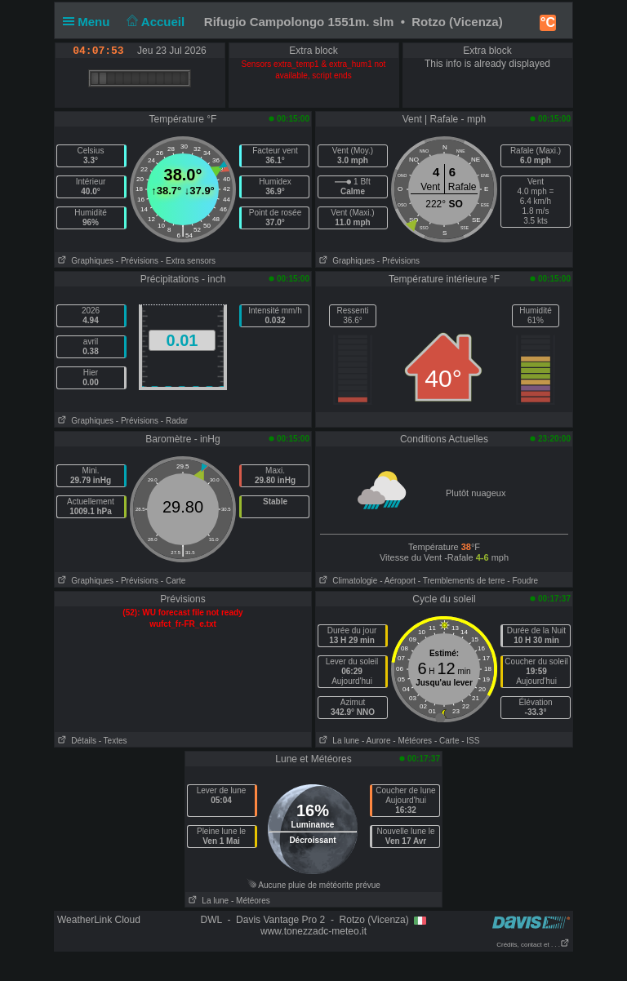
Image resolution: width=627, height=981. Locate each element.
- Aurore (376, 740)
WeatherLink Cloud (98, 920)
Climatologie (346, 580)
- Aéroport (398, 580)
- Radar (174, 420)
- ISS (470, 740)
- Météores (412, 740)
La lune (337, 740)
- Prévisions (137, 260)
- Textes (113, 740)
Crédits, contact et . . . (533, 944)
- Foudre (522, 580)
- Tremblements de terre (461, 580)
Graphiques (84, 260)
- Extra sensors (188, 260)
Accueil (154, 22)
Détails (75, 740)
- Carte (173, 580)
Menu (90, 22)
